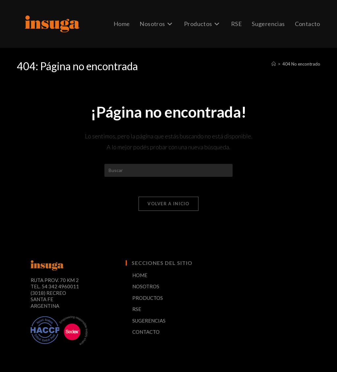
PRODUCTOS (147, 298)
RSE (136, 309)
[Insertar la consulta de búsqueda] (168, 170)
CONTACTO (146, 332)
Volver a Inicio (168, 203)
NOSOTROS (145, 286)
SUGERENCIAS (149, 321)
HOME (139, 275)
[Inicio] (274, 64)
